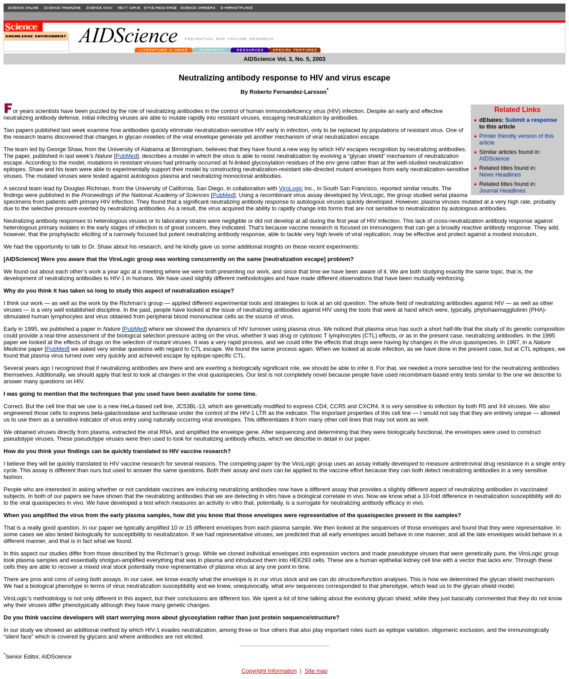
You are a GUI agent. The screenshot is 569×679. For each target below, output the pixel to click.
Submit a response (531, 120)
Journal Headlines (502, 190)
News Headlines (500, 174)
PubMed (126, 156)
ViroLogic (291, 188)
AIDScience (494, 158)
